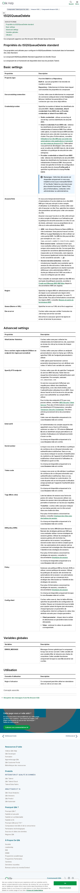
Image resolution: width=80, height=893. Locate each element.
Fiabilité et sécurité (12, 814)
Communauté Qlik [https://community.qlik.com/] (54, 878)
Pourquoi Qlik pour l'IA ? (13, 822)
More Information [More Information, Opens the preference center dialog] (65, 888)
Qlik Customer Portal (12, 762)
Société (8, 844)
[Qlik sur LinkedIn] (68, 877)
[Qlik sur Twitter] (65, 877)
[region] (39, 886)
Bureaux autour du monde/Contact (17, 867)
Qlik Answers (9, 795)
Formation (8, 756)
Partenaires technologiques (15, 828)
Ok (65, 883)
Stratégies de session (60, 557)
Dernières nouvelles (12, 864)
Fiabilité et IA (9, 819)
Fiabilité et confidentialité (14, 817)
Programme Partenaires (13, 858)
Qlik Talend (9, 778)
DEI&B (7, 853)
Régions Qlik (9, 834)
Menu (77, 4)
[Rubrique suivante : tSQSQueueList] (59, 736)
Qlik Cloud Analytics (12, 792)
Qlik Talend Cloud (11, 781)
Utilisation (9, 35)
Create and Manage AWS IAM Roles (51, 283)
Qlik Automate (10, 801)
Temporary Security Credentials (52, 409)
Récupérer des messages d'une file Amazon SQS (21, 697)
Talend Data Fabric (12, 784)
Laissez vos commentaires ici (16, 727)
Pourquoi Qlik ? (10, 811)
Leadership (9, 847)
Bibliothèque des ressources (15, 765)
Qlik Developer (10, 753)
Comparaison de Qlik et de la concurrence (20, 825)
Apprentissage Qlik (12, 759)
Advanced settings (12, 29)
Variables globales (12, 32)
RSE (6, 850)
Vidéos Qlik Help (11, 750)
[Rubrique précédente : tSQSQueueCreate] (20, 736)
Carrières (8, 861)
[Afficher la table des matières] (4, 9)
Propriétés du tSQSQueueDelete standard (20, 24)
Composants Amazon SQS (50, 9)
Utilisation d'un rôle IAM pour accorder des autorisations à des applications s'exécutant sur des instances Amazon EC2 (57, 141)
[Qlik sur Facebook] (72, 877)
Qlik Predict (9, 798)
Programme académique (14, 855)
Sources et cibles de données (16, 831)
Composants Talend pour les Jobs (18, 9)
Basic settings (10, 27)
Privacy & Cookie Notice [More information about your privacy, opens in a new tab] (34, 890)
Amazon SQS (35, 9)
